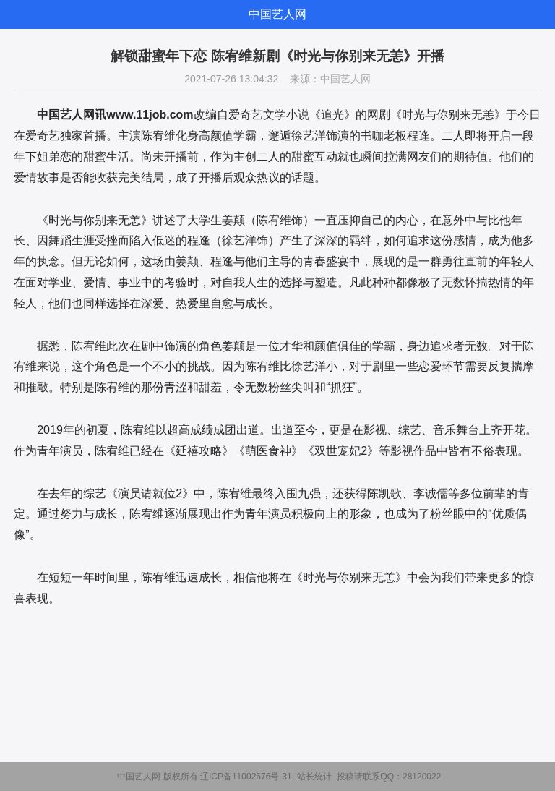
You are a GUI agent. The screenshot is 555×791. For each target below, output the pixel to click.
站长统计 (314, 776)
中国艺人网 (277, 14)
